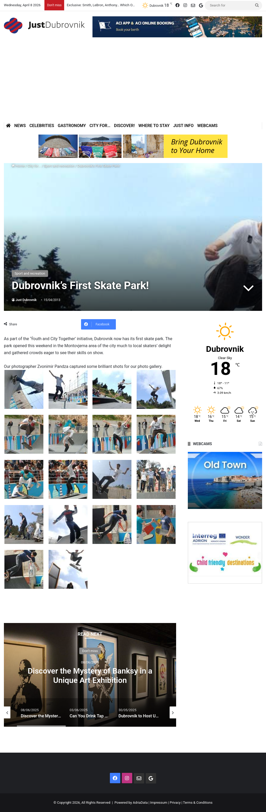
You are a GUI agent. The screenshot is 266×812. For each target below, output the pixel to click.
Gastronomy (72, 125)
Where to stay (154, 125)
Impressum (158, 802)
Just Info (183, 125)
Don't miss (90, 651)
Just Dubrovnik (26, 300)
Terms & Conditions (197, 802)
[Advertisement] (133, 83)
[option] (90, 675)
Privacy (175, 802)
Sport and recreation (59, 166)
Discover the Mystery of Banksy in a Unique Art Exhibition (90, 675)
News (20, 125)
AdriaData (140, 802)
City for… (100, 125)
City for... (34, 166)
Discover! (124, 125)
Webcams (207, 125)
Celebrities (41, 125)
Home (18, 166)
